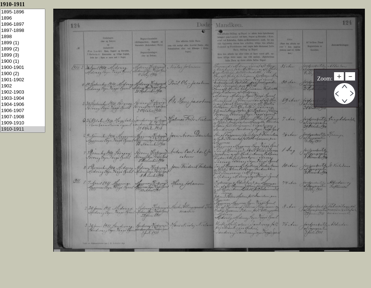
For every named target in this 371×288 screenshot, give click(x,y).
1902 (22, 86)
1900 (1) (22, 61)
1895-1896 (22, 12)
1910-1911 (22, 129)
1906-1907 (22, 111)
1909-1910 (22, 123)
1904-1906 (22, 105)
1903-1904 (22, 98)
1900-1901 (22, 68)
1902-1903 (22, 92)
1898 (22, 37)
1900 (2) (22, 74)
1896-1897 (22, 24)
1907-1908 (22, 117)
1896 (22, 18)
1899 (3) (22, 55)
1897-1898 (22, 31)
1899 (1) (22, 43)
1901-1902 (22, 80)
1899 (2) (22, 49)
